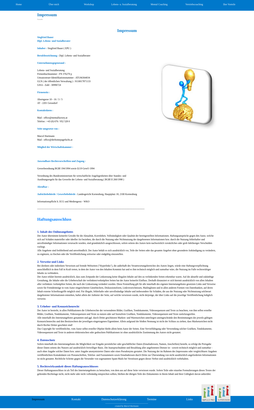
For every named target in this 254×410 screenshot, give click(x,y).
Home (19, 4)
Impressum (38, 399)
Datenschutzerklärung (113, 399)
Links (189, 399)
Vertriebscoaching (194, 4)
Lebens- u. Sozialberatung (124, 4)
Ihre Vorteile (229, 4)
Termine (152, 399)
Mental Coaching (159, 4)
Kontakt (76, 399)
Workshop (89, 4)
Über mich (54, 4)
